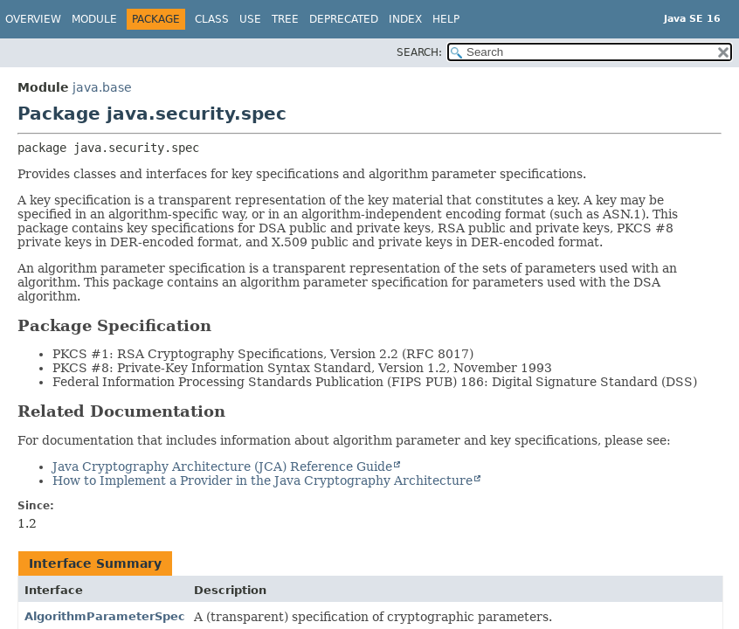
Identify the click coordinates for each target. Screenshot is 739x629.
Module (94, 19)
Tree (285, 19)
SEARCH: (419, 52)
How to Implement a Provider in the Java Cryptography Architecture (262, 480)
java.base (102, 87)
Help (445, 19)
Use (250, 19)
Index (405, 19)
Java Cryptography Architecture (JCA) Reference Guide (222, 466)
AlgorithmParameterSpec (104, 616)
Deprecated (343, 19)
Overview (33, 19)
